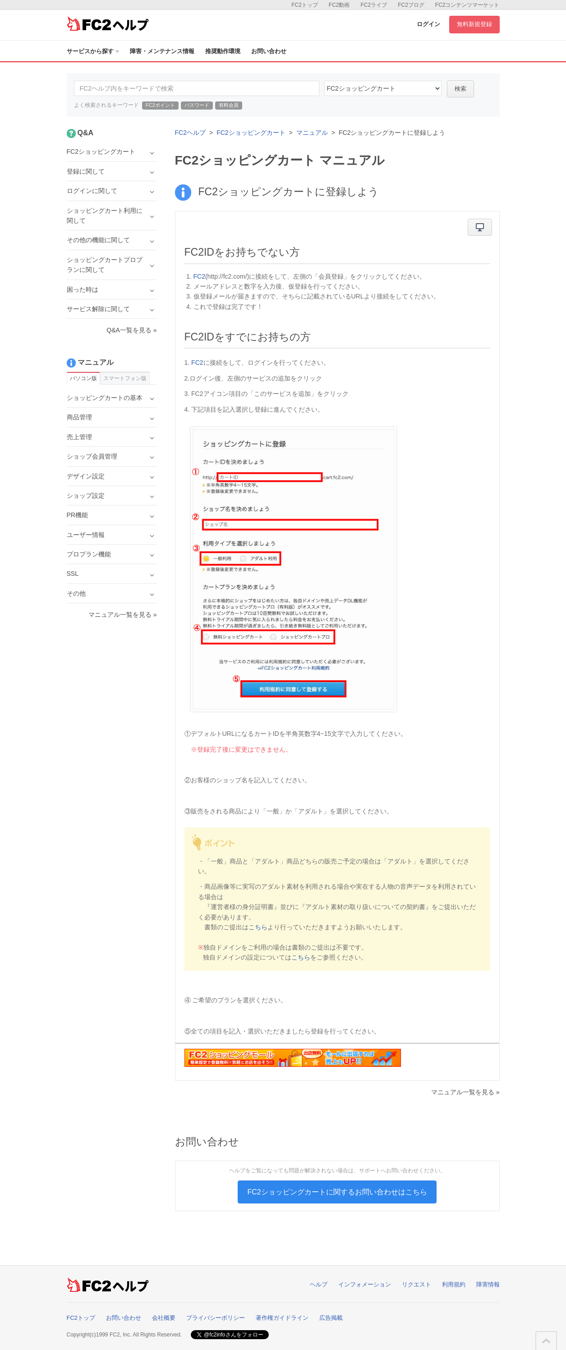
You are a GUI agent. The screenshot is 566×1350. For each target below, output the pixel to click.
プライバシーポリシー (215, 1317)
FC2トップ (304, 5)
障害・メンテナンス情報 (162, 51)
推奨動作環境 (222, 51)
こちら (257, 927)
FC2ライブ (373, 5)
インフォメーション (364, 1284)
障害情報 (488, 1284)
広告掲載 (331, 1317)
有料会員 (229, 105)
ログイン (428, 24)
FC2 (199, 276)
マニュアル (312, 132)
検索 (460, 88)
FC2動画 (339, 5)
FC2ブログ (411, 5)
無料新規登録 (474, 24)
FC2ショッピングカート (250, 132)
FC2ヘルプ (190, 132)
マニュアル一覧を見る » (465, 1092)
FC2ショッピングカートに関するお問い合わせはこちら (337, 1192)
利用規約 (453, 1284)
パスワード (196, 105)
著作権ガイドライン (282, 1317)
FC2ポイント (160, 105)
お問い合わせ (268, 51)
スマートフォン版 (125, 378)
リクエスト (416, 1284)
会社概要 (163, 1317)
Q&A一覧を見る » (131, 330)
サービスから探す (93, 51)
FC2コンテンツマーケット (467, 5)
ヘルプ (318, 1284)
